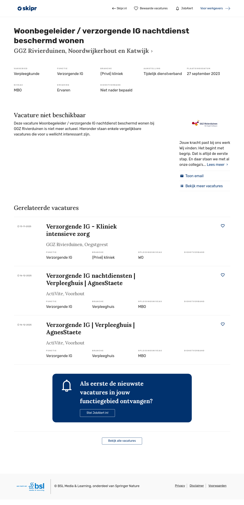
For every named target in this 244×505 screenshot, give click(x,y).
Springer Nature (127, 486)
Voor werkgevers (211, 8)
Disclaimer (197, 485)
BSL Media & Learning (74, 486)
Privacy (180, 485)
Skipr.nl (119, 8)
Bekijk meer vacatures (201, 186)
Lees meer (215, 164)
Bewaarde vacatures (151, 8)
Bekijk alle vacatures (122, 440)
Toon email (191, 176)
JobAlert (184, 8)
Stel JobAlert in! (97, 412)
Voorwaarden (217, 485)
